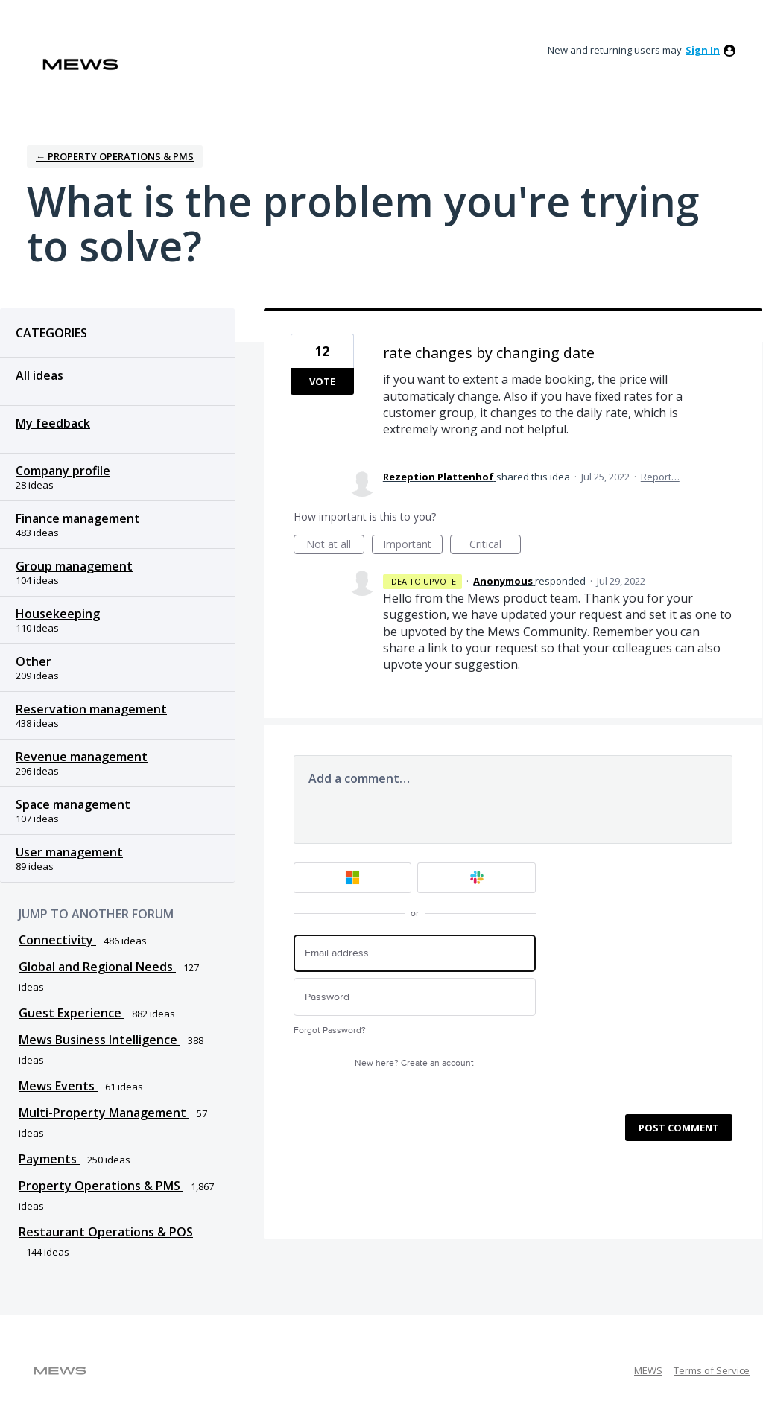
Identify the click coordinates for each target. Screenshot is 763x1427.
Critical (495, 545)
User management (69, 852)
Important (413, 545)
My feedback (53, 423)
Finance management (78, 518)
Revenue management (82, 757)
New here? (414, 1063)
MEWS (648, 1370)
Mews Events (58, 1086)
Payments (49, 1159)
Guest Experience (71, 1013)
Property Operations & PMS (101, 1185)
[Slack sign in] (476, 877)
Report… (660, 476)
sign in (703, 50)
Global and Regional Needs (97, 967)
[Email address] (415, 954)
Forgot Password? (330, 1030)
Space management (73, 804)
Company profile (63, 471)
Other (33, 661)
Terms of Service (712, 1370)
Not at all (335, 545)
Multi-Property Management (104, 1113)
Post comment (679, 1127)
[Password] (415, 997)
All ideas (39, 375)
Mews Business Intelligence (99, 1040)
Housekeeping (58, 614)
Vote (322, 381)
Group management (74, 566)
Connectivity (57, 940)
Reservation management (91, 709)
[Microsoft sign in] (353, 877)
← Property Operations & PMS (115, 156)
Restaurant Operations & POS (106, 1232)
